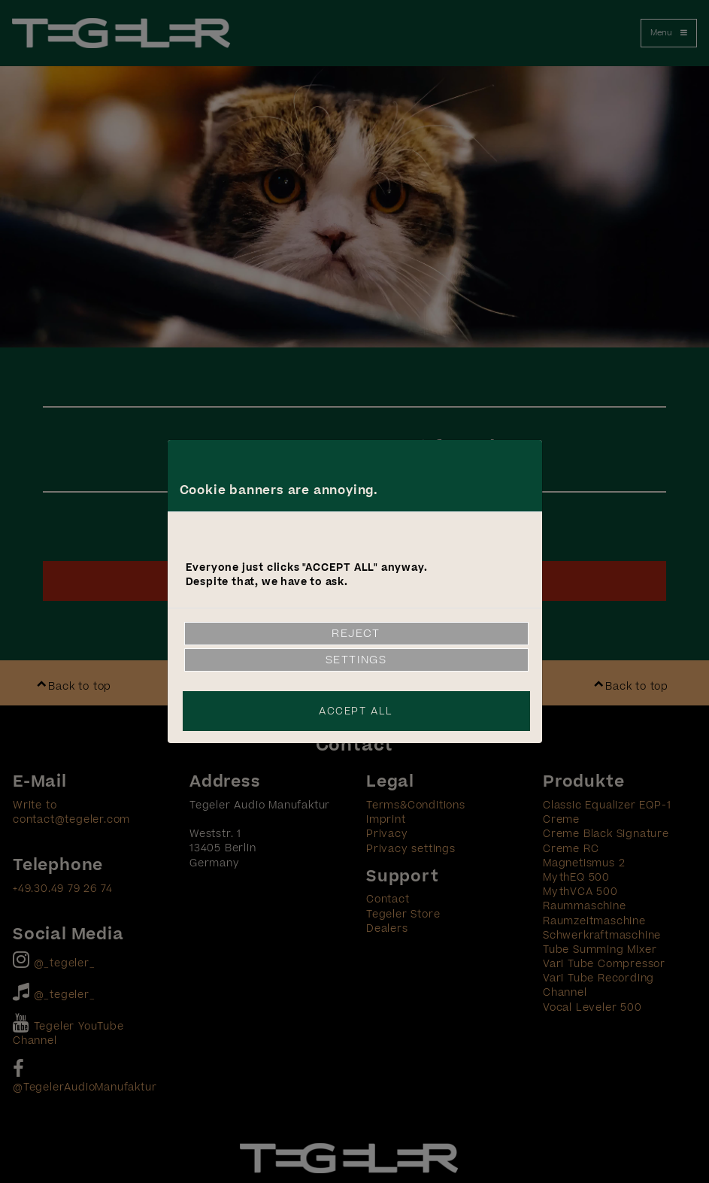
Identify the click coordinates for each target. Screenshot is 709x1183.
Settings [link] (356, 660)
